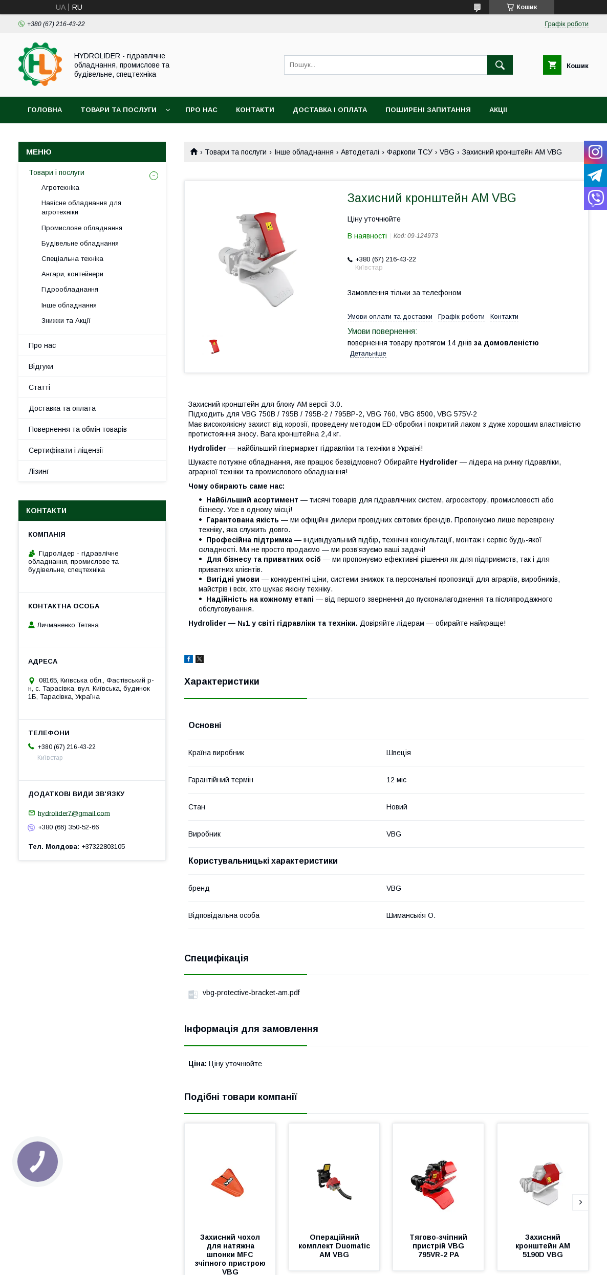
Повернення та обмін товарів (78, 429)
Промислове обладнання (81, 228)
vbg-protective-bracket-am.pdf (251, 992)
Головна (45, 110)
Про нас (201, 110)
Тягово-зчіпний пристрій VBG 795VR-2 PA (439, 1246)
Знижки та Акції (66, 320)
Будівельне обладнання (80, 243)
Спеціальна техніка (72, 258)
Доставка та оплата (62, 408)
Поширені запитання (428, 110)
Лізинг (39, 471)
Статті (39, 387)
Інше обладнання (304, 152)
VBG (447, 152)
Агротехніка (60, 187)
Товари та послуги (118, 110)
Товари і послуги (56, 172)
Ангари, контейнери (72, 274)
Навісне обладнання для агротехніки (81, 207)
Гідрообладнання (69, 289)
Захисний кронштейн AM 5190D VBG (543, 1246)
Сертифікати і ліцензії (66, 450)
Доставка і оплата (330, 110)
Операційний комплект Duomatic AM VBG (335, 1246)
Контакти (255, 110)
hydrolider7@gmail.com (74, 813)
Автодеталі (360, 152)
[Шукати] (500, 65)
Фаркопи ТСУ (409, 152)
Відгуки (41, 366)
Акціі (498, 110)
